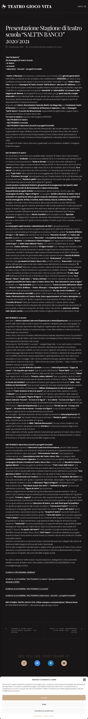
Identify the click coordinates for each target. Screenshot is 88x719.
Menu (82, 6)
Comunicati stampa (37, 47)
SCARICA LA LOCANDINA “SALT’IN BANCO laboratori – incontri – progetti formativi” (41, 595)
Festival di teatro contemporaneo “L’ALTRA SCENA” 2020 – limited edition (63, 630)
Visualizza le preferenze (44, 711)
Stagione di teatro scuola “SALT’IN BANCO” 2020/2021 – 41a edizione (23, 630)
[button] (84, 679)
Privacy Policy (49, 716)
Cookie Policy (38, 716)
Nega (44, 704)
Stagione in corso (54, 47)
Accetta (44, 698)
